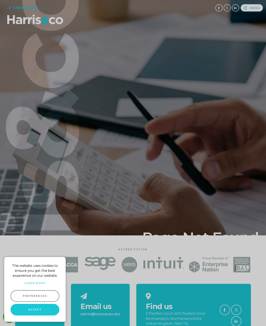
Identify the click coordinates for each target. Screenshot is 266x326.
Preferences (35, 295)
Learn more (35, 283)
